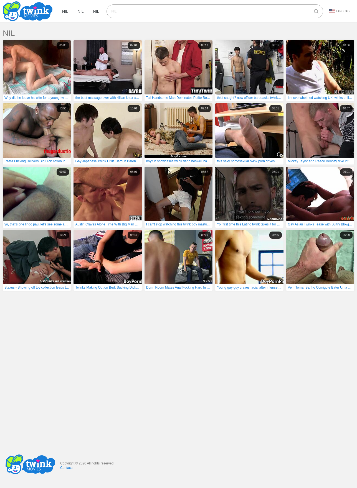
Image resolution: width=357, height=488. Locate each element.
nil (65, 11)
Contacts (66, 468)
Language (340, 11)
